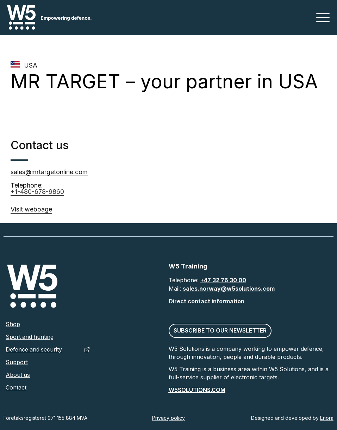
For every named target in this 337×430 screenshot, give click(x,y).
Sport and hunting (30, 337)
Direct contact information (206, 301)
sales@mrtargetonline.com (49, 172)
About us (18, 375)
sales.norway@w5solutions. (223, 288)
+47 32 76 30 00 (223, 280)
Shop (13, 324)
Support (17, 362)
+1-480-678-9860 (37, 191)
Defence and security (34, 349)
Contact (16, 387)
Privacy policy (168, 418)
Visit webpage (31, 209)
